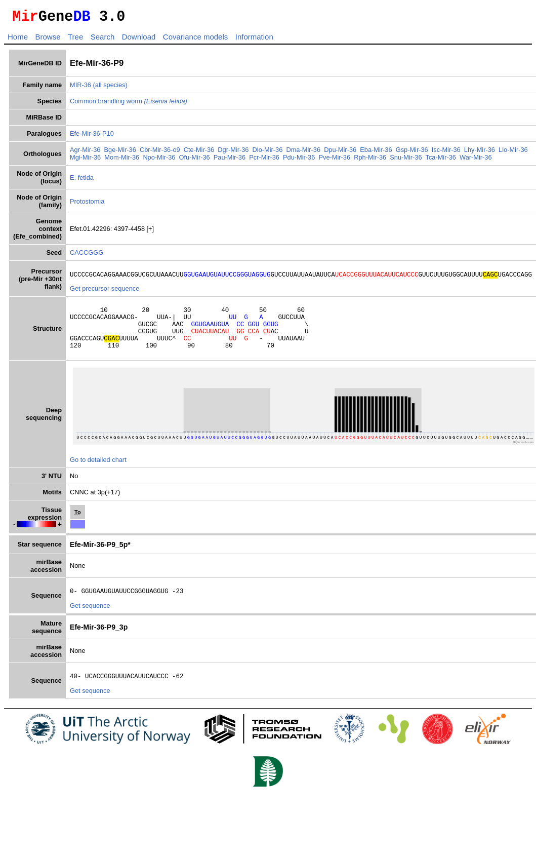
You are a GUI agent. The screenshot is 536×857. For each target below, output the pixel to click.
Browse (47, 39)
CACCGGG (86, 255)
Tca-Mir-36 (440, 160)
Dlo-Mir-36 (268, 153)
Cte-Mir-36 (199, 153)
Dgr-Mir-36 (233, 153)
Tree (75, 39)
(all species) (110, 88)
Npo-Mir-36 (159, 160)
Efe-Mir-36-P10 (92, 136)
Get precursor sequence (104, 293)
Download (139, 39)
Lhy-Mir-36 (479, 153)
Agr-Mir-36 (85, 153)
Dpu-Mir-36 (340, 153)
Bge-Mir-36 (120, 153)
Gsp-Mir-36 (412, 153)
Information (254, 39)
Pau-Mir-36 (229, 160)
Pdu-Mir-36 (299, 160)
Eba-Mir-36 (376, 153)
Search (103, 39)
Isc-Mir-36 (446, 153)
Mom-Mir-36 (121, 160)
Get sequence (90, 621)
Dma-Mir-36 (303, 153)
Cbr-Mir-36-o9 (160, 153)
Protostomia (87, 204)
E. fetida (82, 180)
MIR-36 (80, 88)
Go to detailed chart (98, 473)
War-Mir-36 (476, 160)
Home (18, 39)
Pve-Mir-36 (334, 160)
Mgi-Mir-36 (85, 160)
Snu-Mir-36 (406, 160)
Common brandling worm (128, 104)
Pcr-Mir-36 (264, 160)
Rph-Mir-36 (370, 160)
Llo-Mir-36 (513, 153)
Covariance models (195, 39)
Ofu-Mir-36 (194, 160)
